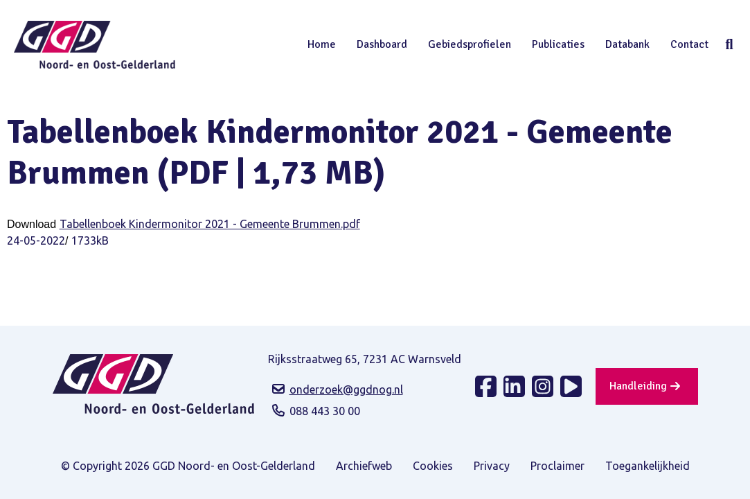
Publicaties (558, 44)
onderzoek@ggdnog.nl (346, 389)
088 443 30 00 (324, 411)
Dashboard (382, 44)
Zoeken (729, 44)
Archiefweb (364, 465)
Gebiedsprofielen (469, 44)
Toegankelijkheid (647, 465)
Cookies (433, 465)
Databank (627, 44)
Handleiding (638, 386)
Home (321, 44)
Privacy (492, 465)
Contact (689, 44)
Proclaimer (557, 465)
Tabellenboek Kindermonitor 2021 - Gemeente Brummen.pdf (210, 224)
